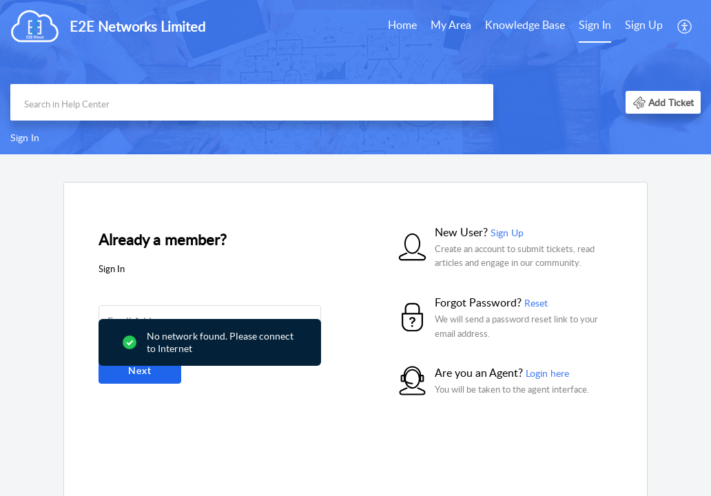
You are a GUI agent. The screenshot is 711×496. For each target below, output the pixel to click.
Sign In (595, 24)
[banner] (355, 77)
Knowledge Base (525, 24)
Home (402, 24)
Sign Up (644, 24)
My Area (451, 24)
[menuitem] (402, 26)
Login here (547, 373)
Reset (536, 302)
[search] (251, 102)
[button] (685, 26)
